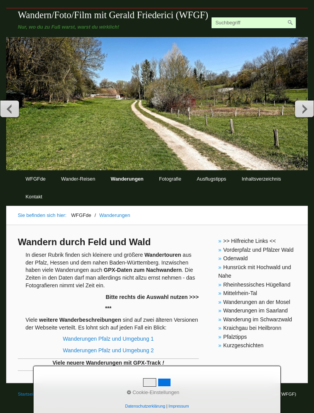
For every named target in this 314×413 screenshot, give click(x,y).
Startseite (27, 393)
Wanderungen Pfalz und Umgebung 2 (108, 350)
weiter (304, 109)
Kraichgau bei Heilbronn (252, 328)
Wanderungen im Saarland (255, 310)
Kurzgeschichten (243, 345)
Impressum (74, 393)
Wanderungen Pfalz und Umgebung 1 (108, 339)
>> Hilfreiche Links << (249, 241)
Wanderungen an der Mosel (256, 302)
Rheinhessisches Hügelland (256, 285)
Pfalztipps (235, 337)
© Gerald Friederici (109, 393)
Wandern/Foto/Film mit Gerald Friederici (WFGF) (113, 15)
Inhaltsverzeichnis (261, 179)
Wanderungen (127, 179)
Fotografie (170, 179)
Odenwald (235, 258)
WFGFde (36, 179)
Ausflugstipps (211, 179)
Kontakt (34, 197)
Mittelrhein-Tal (240, 293)
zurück (10, 109)
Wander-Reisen (78, 179)
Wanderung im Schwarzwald (257, 319)
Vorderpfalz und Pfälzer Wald (258, 250)
